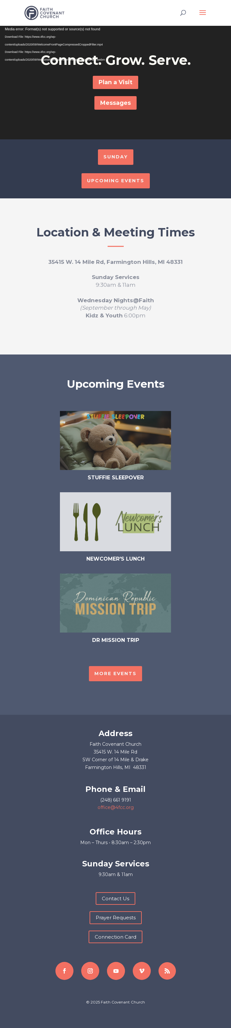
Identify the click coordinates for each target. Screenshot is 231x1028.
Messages (115, 102)
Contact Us (115, 898)
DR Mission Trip (115, 640)
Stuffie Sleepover (116, 477)
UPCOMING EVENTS (115, 181)
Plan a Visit (115, 82)
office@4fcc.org (116, 807)
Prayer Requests (116, 917)
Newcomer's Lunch (115, 559)
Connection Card (115, 937)
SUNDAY (115, 157)
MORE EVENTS (115, 673)
